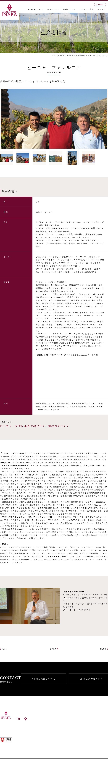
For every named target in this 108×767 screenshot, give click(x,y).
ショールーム (53, 9)
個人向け (93, 724)
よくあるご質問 (86, 9)
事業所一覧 (49, 725)
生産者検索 (49, 745)
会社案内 (48, 722)
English (100, 4)
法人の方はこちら (45, 679)
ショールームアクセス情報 (35, 718)
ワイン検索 (49, 742)
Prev (4, 649)
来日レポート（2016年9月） (77, 610)
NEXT (103, 649)
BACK (53, 649)
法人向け (93, 721)
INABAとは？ (51, 718)
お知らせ (101, 9)
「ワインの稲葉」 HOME (62, 55)
